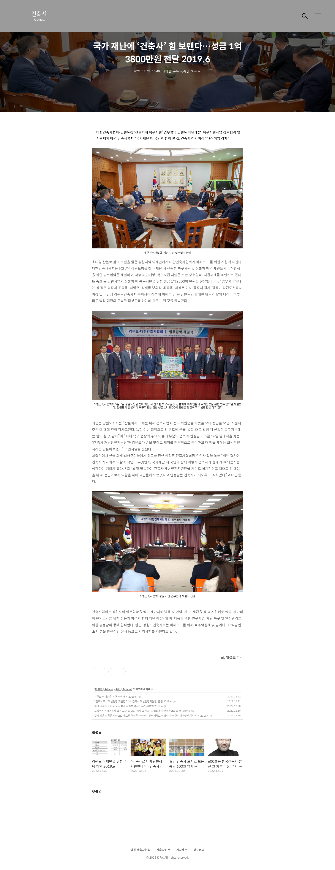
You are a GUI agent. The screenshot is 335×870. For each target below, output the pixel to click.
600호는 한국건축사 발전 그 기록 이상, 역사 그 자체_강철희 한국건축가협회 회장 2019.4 (142, 711)
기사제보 (181, 849)
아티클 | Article (104, 689)
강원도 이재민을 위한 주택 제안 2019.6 (115, 696)
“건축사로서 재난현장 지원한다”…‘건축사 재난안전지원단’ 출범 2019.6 (133, 701)
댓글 (96, 791)
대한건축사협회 (140, 849)
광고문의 (198, 849)
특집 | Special (123, 689)
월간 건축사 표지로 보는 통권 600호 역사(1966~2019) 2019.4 (128, 706)
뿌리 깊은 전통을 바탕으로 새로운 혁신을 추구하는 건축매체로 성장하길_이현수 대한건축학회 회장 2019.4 (151, 715)
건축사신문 (163, 849)
